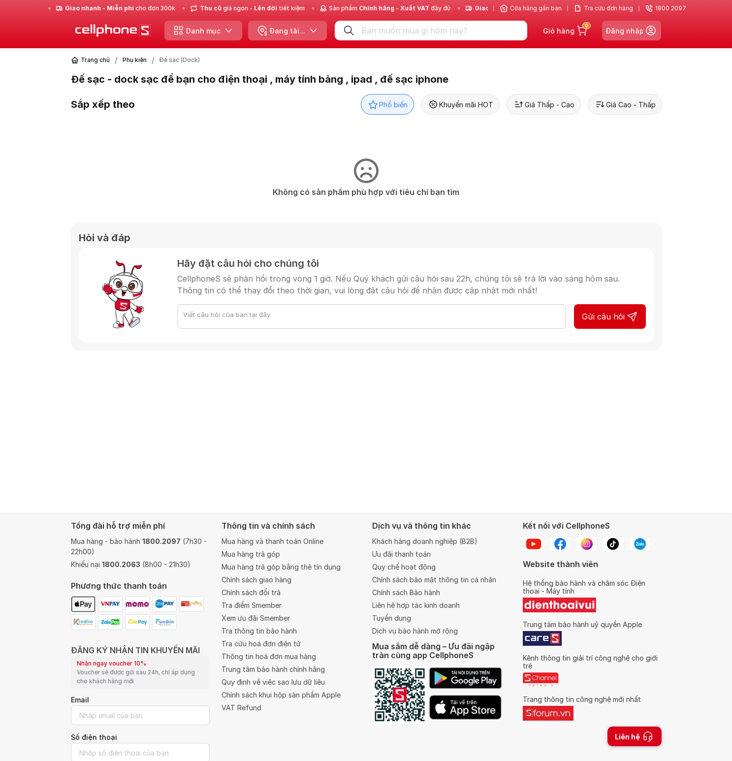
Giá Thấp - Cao (543, 104)
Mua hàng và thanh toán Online (272, 541)
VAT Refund (241, 707)
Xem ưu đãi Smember (256, 618)
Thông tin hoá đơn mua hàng (269, 656)
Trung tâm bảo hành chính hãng (273, 669)
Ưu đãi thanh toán (401, 554)
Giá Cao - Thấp (625, 104)
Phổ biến (387, 104)
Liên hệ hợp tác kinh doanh (416, 605)
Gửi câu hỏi (610, 316)
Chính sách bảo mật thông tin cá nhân (434, 579)
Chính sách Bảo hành (406, 592)
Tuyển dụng (391, 618)
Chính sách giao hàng (256, 579)
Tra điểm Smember (252, 605)
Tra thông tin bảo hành (259, 631)
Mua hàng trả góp (251, 554)
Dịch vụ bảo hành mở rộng (415, 631)
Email (80, 700)
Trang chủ (95, 59)
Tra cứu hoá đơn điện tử (261, 643)
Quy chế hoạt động (404, 567)
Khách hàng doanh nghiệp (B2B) (424, 541)
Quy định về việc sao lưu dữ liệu (273, 682)
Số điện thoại (94, 737)
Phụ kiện (135, 59)
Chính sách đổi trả (251, 592)
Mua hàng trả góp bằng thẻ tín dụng (281, 567)
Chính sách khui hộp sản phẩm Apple (281, 695)
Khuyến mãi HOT (460, 104)
